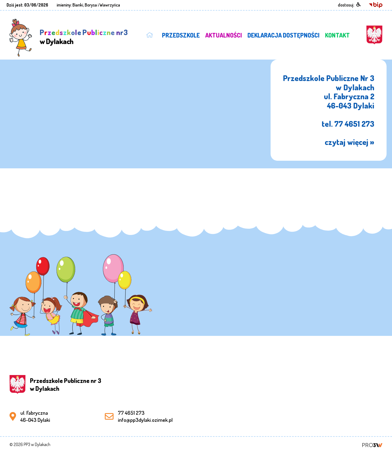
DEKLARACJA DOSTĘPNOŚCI (283, 35)
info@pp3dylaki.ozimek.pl (145, 419)
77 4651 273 (131, 412)
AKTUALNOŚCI (223, 35)
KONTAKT (337, 35)
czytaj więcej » (349, 142)
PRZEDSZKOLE (181, 35)
